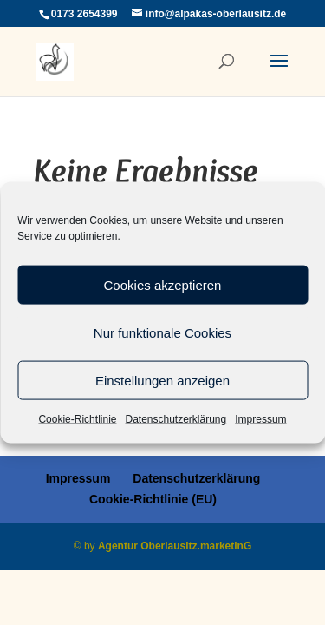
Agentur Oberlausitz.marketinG (174, 546)
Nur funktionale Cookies (162, 332)
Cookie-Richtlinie (77, 419)
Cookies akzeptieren (163, 284)
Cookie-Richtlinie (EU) (153, 499)
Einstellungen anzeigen (162, 379)
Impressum (260, 419)
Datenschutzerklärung (175, 419)
